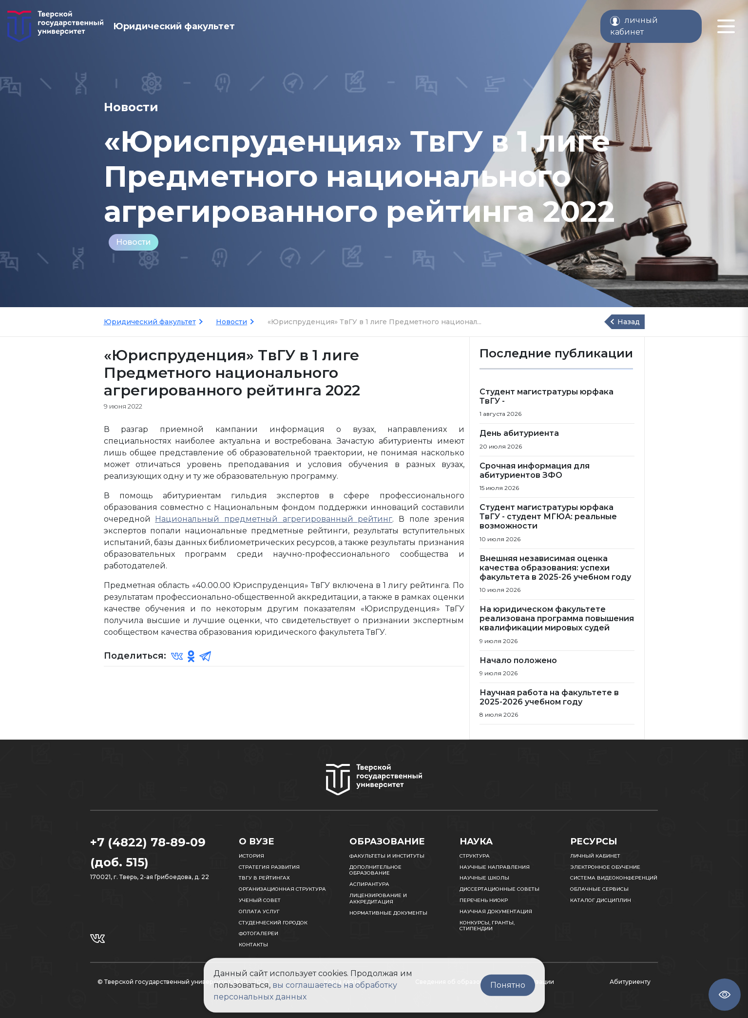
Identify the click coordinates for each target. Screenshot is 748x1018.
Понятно (507, 985)
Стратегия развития (269, 867)
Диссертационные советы (499, 889)
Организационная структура (282, 889)
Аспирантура (369, 884)
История (251, 856)
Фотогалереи (258, 933)
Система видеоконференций (613, 878)
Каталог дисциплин (600, 900)
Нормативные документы (388, 913)
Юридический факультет (150, 321)
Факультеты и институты (386, 856)
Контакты (253, 944)
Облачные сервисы (599, 889)
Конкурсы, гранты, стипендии (487, 926)
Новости (133, 242)
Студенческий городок (273, 923)
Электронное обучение (605, 867)
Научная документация (496, 911)
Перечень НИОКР (484, 900)
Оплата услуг (259, 911)
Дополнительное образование (375, 870)
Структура (475, 856)
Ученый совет (260, 900)
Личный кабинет (595, 856)
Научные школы (484, 878)
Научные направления (495, 867)
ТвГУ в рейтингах (264, 878)
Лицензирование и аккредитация (378, 898)
